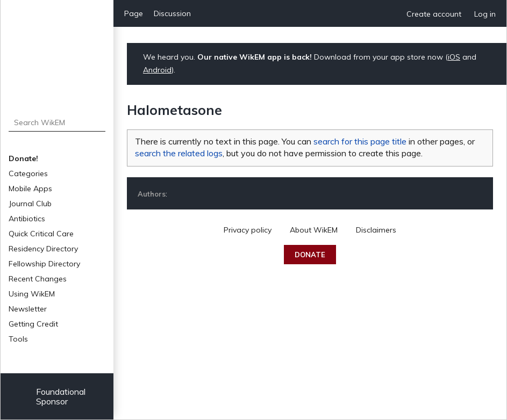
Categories (28, 173)
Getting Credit (33, 324)
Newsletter (28, 309)
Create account (433, 14)
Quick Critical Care (41, 233)
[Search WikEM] (57, 122)
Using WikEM (32, 294)
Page (133, 13)
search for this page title (359, 141)
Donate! (23, 158)
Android (157, 70)
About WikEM (314, 230)
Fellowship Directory (44, 264)
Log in (485, 14)
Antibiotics (27, 218)
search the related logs (179, 153)
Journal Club (30, 203)
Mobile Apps (30, 188)
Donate (310, 254)
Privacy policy (248, 230)
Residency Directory (43, 249)
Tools (18, 339)
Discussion (172, 13)
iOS (454, 57)
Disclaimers (376, 230)
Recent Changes (38, 279)
